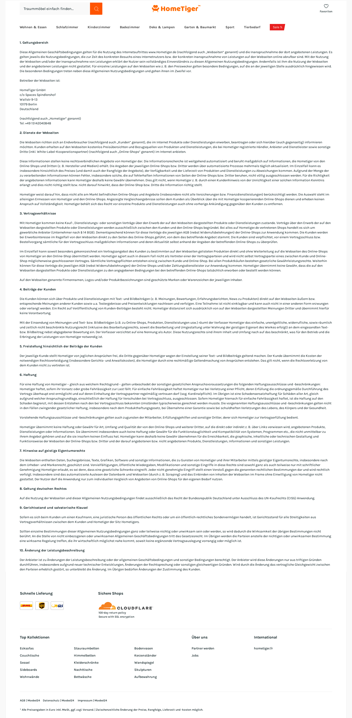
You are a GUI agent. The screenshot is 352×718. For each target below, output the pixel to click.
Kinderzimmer (99, 27)
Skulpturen (143, 670)
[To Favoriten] (326, 9)
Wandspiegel (144, 663)
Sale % (277, 27)
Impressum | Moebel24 (92, 700)
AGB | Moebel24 (30, 700)
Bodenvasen (143, 648)
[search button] (96, 9)
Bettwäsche (82, 677)
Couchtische (29, 655)
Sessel (25, 663)
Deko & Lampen (162, 27)
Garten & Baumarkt (200, 27)
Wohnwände (29, 677)
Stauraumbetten (86, 648)
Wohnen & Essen (33, 27)
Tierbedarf (252, 27)
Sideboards (28, 670)
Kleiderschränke (86, 663)
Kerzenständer (145, 655)
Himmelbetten (85, 655)
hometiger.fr (263, 648)
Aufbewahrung (145, 677)
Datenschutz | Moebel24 (59, 700)
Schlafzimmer (67, 27)
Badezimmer (130, 27)
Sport (230, 27)
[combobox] (61, 8)
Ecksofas (27, 648)
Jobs (195, 655)
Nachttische (83, 670)
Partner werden (203, 648)
